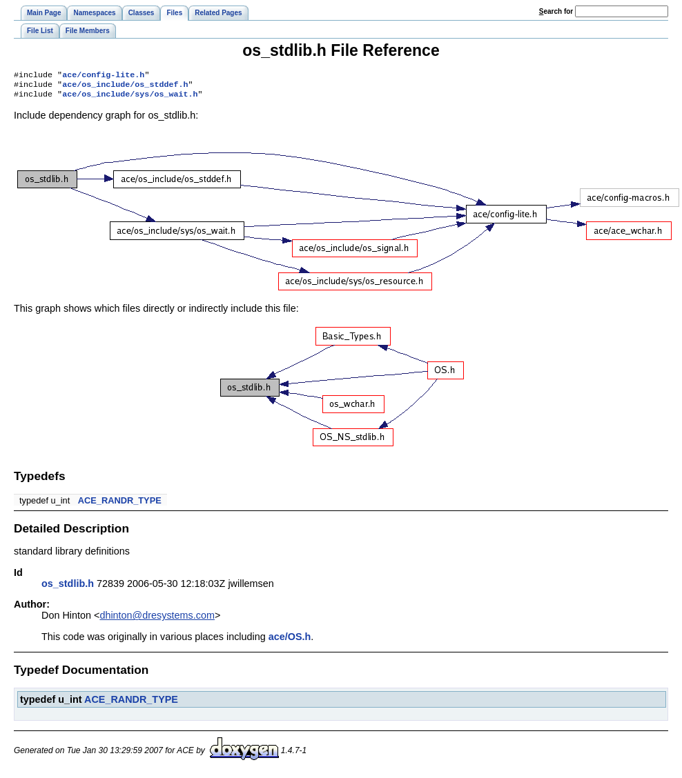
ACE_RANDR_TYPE (120, 504)
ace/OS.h (290, 640)
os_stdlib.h (67, 587)
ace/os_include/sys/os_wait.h (129, 97)
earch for (556, 11)
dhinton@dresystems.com (157, 619)
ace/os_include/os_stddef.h (125, 86)
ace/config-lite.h (103, 75)
